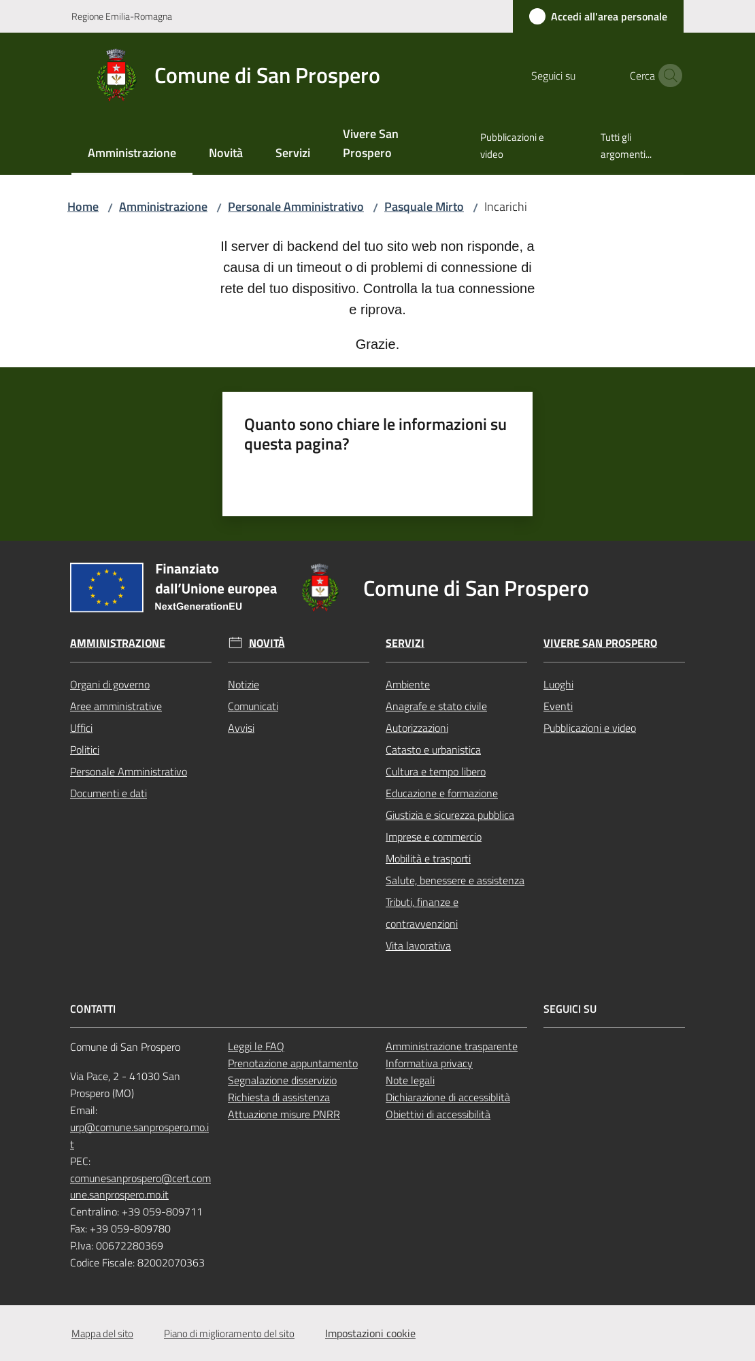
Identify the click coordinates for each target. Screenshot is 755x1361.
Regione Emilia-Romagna (121, 16)
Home (83, 206)
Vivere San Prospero (600, 643)
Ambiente (408, 684)
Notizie (243, 684)
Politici (84, 749)
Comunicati (253, 706)
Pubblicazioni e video (589, 728)
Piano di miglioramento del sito (229, 1333)
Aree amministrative (116, 706)
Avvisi (241, 728)
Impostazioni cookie (370, 1333)
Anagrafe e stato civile (436, 706)
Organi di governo (110, 684)
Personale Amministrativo (296, 206)
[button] (667, 75)
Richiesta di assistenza (279, 1097)
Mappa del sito (102, 1333)
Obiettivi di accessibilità (438, 1114)
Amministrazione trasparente (452, 1046)
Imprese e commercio (434, 836)
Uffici (81, 728)
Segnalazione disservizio (282, 1080)
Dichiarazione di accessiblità (448, 1097)
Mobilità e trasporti (428, 858)
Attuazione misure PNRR (284, 1114)
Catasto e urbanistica (433, 749)
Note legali (410, 1080)
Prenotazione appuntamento (293, 1063)
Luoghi (558, 684)
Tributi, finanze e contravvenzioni (422, 913)
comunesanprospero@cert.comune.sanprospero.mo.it (140, 1186)
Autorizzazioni (417, 728)
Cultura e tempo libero (436, 771)
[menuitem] (131, 154)
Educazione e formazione (442, 793)
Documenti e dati (108, 793)
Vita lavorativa (418, 945)
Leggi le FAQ (256, 1046)
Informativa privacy (429, 1063)
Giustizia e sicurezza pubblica (450, 815)
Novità (267, 643)
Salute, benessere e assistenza (455, 880)
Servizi (405, 643)
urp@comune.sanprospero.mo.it (139, 1135)
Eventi (558, 706)
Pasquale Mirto (424, 206)
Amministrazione (163, 206)
